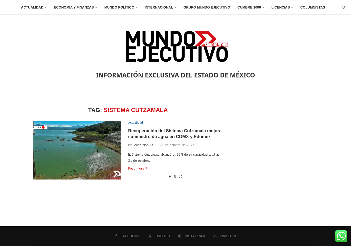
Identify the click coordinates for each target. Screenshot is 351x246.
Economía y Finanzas (74, 7)
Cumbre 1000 (249, 7)
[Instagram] (191, 236)
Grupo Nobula (143, 145)
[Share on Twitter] (175, 176)
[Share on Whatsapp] (180, 176)
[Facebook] (127, 236)
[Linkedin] (225, 236)
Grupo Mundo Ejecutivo (207, 7)
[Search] (343, 7)
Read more (137, 168)
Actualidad (32, 7)
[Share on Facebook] (170, 176)
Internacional (159, 7)
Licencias (281, 7)
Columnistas (312, 7)
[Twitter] (159, 236)
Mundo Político (119, 7)
